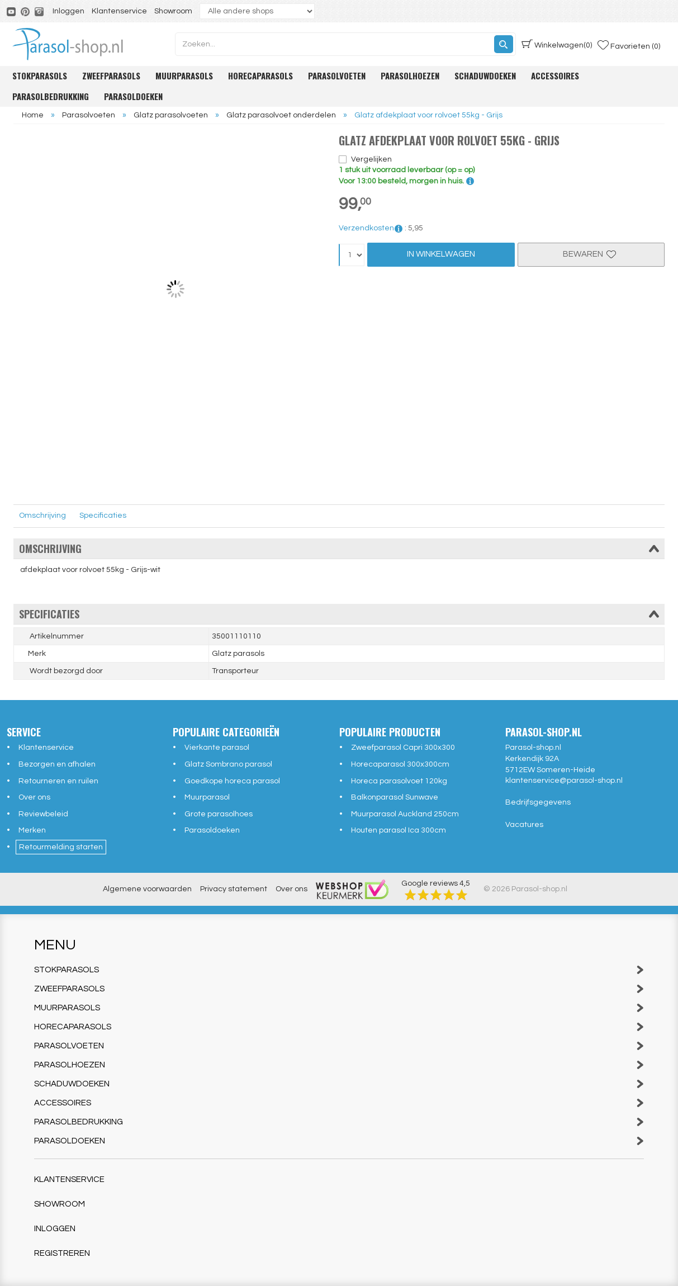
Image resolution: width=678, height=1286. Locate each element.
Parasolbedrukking (50, 96)
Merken (32, 830)
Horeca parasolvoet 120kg (399, 781)
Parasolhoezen (410, 75)
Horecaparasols (260, 75)
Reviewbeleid (43, 814)
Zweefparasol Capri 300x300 (403, 747)
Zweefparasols (111, 75)
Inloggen (68, 11)
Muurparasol (207, 797)
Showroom (173, 11)
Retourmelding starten (61, 847)
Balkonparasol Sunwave (394, 797)
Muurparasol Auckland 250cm (405, 814)
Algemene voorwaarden (147, 889)
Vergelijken (371, 159)
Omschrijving (42, 515)
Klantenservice (119, 11)
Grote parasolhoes (218, 814)
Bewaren (591, 254)
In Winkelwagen (441, 254)
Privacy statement (233, 889)
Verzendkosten (371, 228)
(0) (556, 44)
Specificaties (102, 515)
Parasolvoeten (337, 75)
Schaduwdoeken (485, 75)
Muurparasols (184, 75)
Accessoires (555, 75)
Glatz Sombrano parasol (228, 764)
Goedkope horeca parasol (232, 781)
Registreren (62, 1253)
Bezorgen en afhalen (57, 764)
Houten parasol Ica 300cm (398, 830)
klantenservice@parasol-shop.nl (564, 780)
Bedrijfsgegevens (538, 802)
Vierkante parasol (216, 747)
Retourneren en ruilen (58, 781)
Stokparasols (39, 75)
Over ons (34, 797)
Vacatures (524, 825)
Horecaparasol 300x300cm (400, 764)
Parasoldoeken (133, 96)
